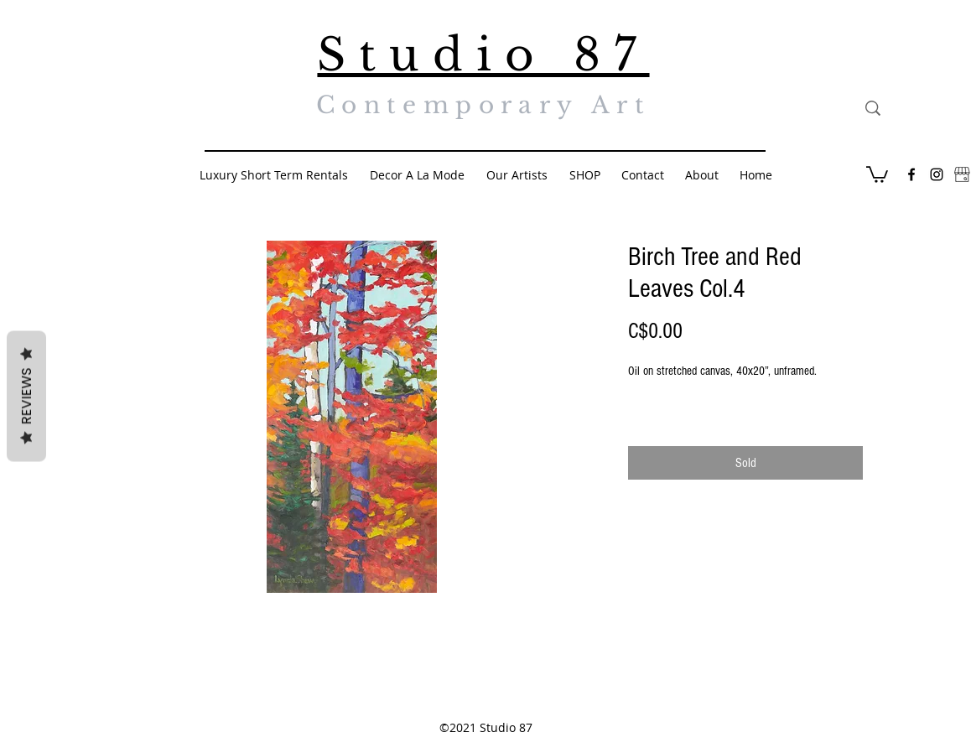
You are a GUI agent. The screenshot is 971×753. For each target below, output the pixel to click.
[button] (877, 173)
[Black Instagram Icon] (936, 174)
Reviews (26, 396)
